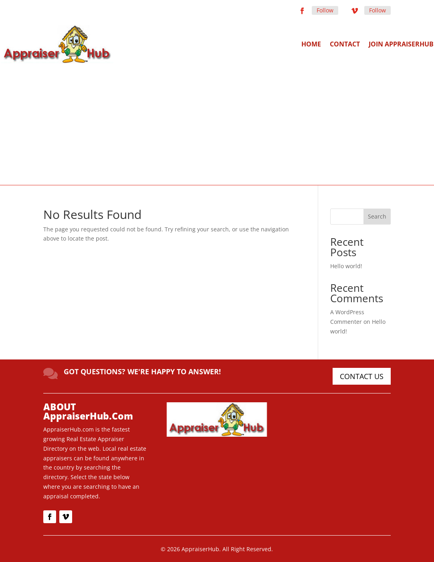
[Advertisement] (217, 124)
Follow (325, 10)
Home (311, 44)
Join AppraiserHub (401, 44)
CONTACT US (362, 376)
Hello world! (346, 266)
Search (377, 216)
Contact (345, 44)
